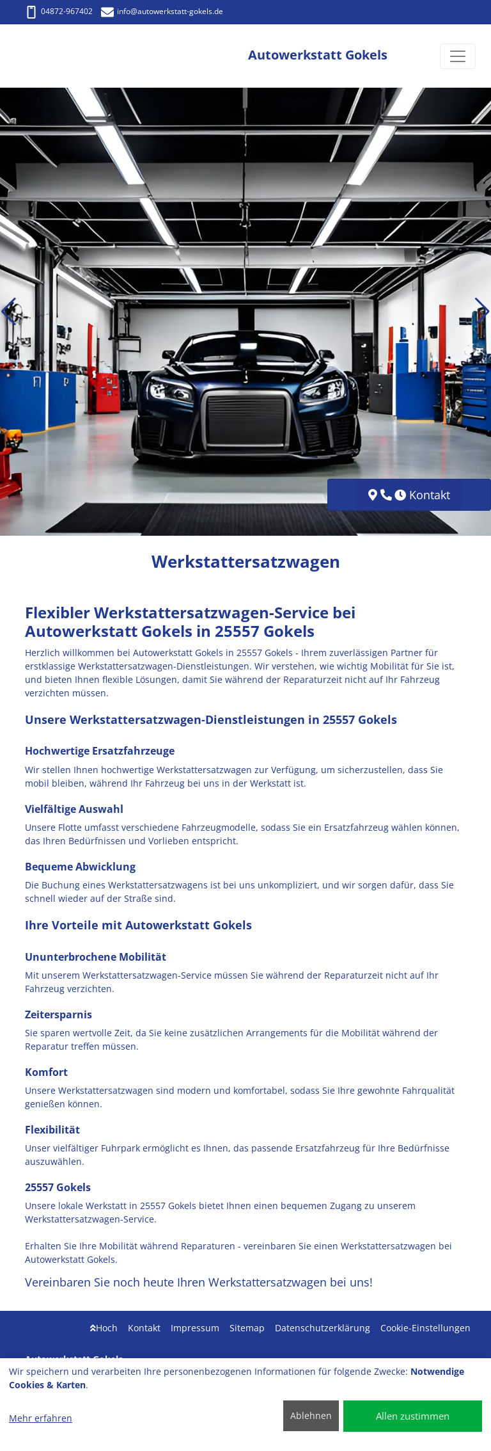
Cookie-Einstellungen (425, 1328)
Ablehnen (311, 1415)
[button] (8, 312)
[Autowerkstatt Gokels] (62, 56)
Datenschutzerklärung (322, 1328)
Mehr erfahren (40, 1418)
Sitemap (247, 1328)
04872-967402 (59, 11)
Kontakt (144, 1328)
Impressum (195, 1328)
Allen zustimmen (412, 1415)
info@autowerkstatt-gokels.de (162, 11)
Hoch (104, 1328)
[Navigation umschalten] (458, 56)
